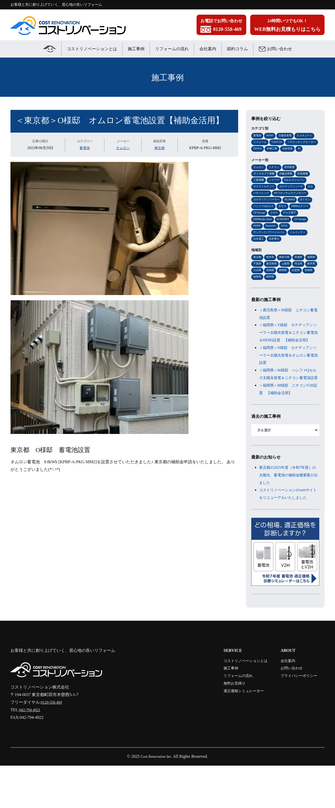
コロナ (276, 229)
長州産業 (292, 175)
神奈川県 (286, 276)
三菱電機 (259, 188)
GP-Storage (304, 236)
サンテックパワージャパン (270, 250)
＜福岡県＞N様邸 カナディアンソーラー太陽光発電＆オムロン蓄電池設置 (288, 383)
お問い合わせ (275, 49)
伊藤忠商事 (288, 181)
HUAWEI (293, 216)
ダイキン (309, 216)
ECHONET (286, 236)
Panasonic (272, 243)
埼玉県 (257, 289)
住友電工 (259, 257)
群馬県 (312, 289)
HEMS (271, 135)
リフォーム (260, 142)
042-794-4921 (31, 752)
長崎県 (271, 296)
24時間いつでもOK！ (287, 26)
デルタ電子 (292, 229)
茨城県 (301, 276)
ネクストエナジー (264, 195)
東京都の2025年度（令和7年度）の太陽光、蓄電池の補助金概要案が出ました (288, 510)
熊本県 (271, 276)
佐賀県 (257, 296)
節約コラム (237, 49)
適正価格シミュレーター (234, 733)
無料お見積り (223, 725)
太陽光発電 (287, 135)
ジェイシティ (301, 250)
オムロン (123, 148)
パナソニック (272, 202)
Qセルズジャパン (297, 188)
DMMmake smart (263, 236)
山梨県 (301, 282)
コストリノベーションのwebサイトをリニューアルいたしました (288, 533)
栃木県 (271, 289)
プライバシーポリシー (295, 718)
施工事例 (136, 49)
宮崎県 (298, 289)
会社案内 (207, 49)
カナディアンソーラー (267, 216)
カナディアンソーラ (294, 195)
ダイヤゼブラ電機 (264, 181)
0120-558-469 (53, 744)
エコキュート (308, 135)
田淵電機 (306, 181)
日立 (256, 202)
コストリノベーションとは (92, 49)
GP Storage (260, 229)
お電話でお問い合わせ (221, 26)
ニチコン (275, 175)
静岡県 (298, 296)
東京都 (159, 148)
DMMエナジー (303, 222)
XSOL (287, 243)
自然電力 (275, 257)
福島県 (285, 296)
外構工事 (310, 149)
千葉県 (271, 282)
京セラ (285, 222)
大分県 (285, 289)
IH (271, 156)
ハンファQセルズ (264, 222)
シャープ (275, 188)
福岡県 (257, 282)
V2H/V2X (279, 142)
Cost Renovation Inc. (156, 798)
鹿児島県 (286, 282)
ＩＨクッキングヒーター (269, 149)
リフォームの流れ (172, 49)
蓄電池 (84, 148)
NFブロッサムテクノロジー (271, 209)
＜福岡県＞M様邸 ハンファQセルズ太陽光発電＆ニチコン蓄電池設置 (288, 405)
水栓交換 (259, 156)
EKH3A (295, 149)
